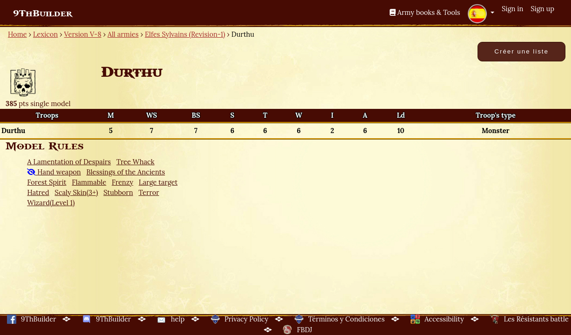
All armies (123, 34)
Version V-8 (82, 34)
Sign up (542, 8)
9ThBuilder (42, 13)
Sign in (512, 8)
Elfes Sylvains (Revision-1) (185, 34)
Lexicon (45, 34)
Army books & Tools (425, 12)
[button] (481, 13)
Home (17, 34)
